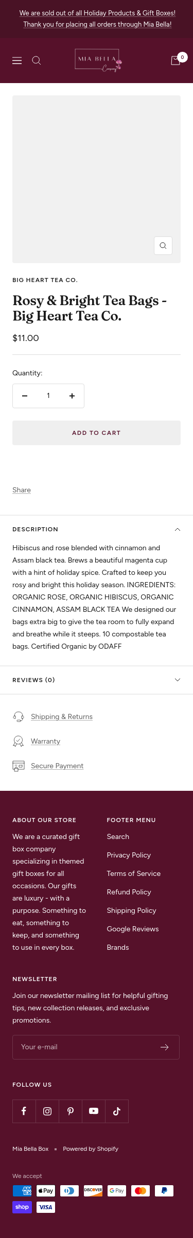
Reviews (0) (96, 680)
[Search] (36, 60)
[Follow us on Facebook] (24, 1111)
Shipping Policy (131, 910)
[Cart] (175, 60)
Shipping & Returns (52, 717)
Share (21, 490)
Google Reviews (133, 929)
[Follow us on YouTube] (93, 1111)
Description (96, 529)
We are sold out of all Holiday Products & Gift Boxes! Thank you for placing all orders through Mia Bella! (98, 18)
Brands (118, 947)
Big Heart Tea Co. (45, 280)
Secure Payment (48, 766)
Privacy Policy (129, 855)
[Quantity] (48, 396)
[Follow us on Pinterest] (70, 1111)
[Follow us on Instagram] (47, 1111)
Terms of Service (134, 873)
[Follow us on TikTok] (116, 1111)
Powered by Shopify (90, 1148)
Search (118, 836)
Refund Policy (129, 892)
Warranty (36, 741)
